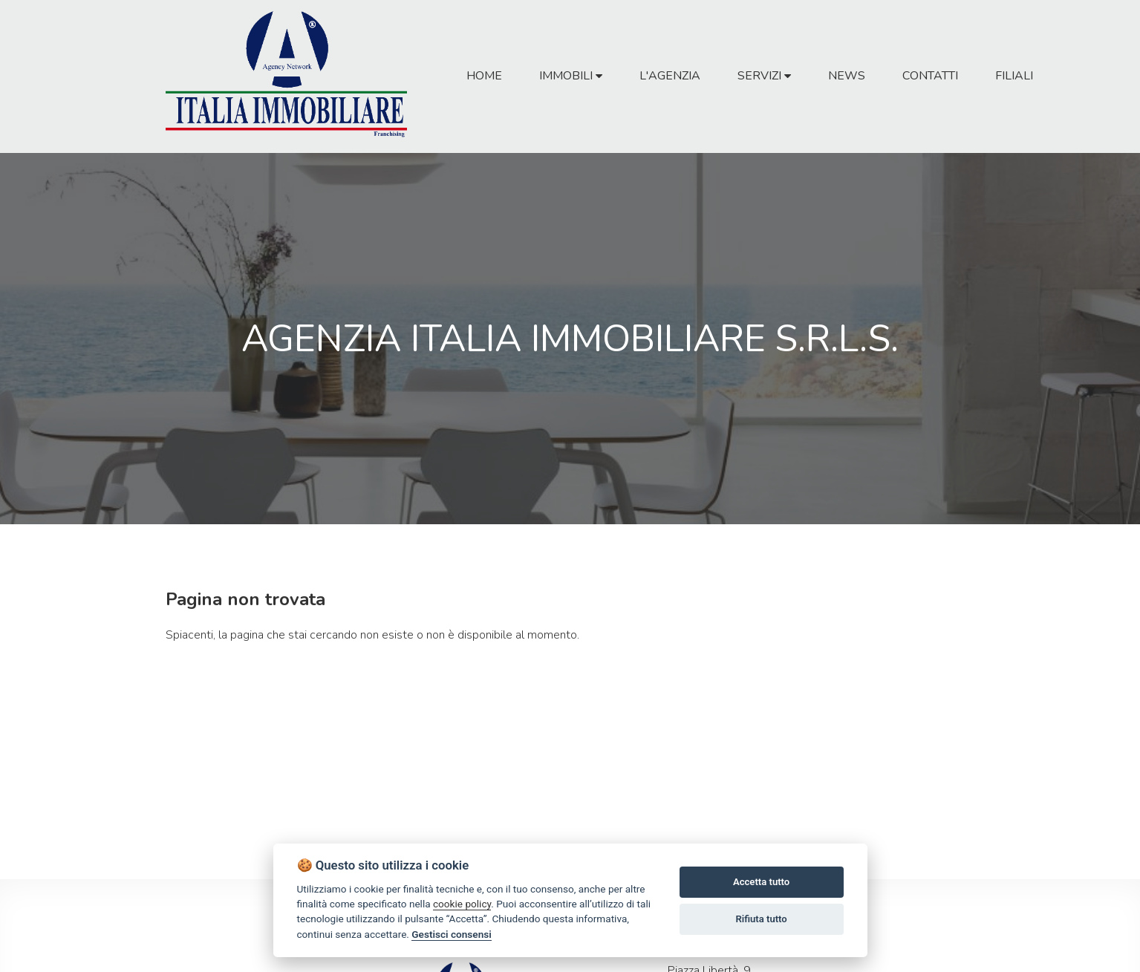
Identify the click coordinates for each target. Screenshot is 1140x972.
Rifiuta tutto (760, 918)
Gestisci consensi (451, 934)
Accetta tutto (761, 881)
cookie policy (462, 904)
